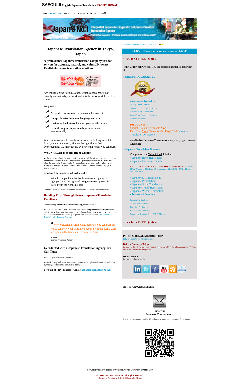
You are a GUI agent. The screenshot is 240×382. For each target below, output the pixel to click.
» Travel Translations (146, 187)
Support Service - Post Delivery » (143, 108)
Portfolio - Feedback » (139, 207)
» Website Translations (147, 191)
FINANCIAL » (136, 169)
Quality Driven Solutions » (141, 105)
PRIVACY (127, 370)
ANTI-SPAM (144, 370)
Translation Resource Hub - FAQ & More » (147, 214)
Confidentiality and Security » (142, 112)
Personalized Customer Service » (143, 115)
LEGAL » (162, 169)
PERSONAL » (173, 169)
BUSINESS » (189, 166)
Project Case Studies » (139, 200)
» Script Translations (146, 184)
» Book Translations (146, 157)
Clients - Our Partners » (139, 203)
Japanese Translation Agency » (97, 269)
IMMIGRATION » (150, 169)
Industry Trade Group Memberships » (138, 239)
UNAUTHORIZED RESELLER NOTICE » (140, 45)
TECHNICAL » (136, 171)
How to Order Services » (140, 210)
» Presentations (143, 181)
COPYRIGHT (96, 370)
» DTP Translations (145, 177)
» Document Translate (147, 161)
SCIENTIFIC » (185, 169)
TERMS (112, 370)
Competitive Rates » (138, 119)
